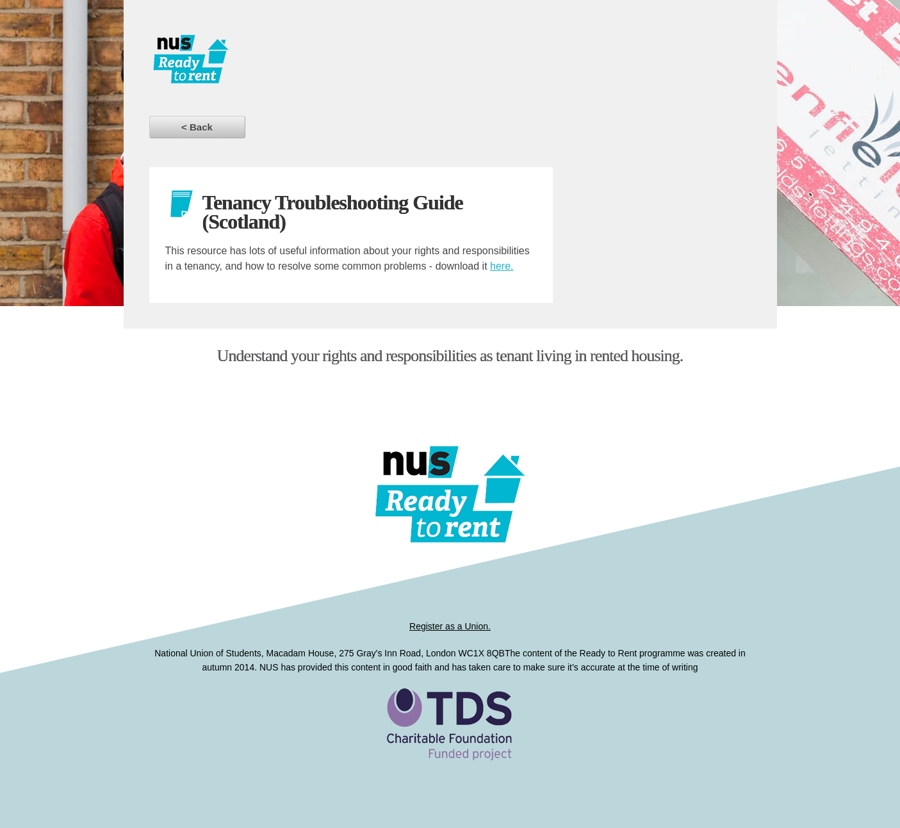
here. (501, 266)
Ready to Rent (450, 746)
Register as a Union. (450, 626)
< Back (197, 127)
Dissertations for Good (272, 64)
